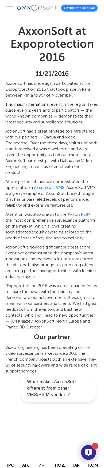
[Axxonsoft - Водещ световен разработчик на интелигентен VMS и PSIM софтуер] (37, 8)
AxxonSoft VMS (49, 187)
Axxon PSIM (79, 214)
